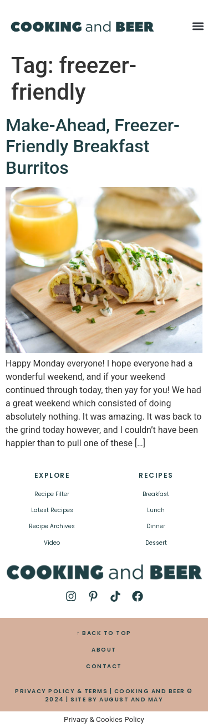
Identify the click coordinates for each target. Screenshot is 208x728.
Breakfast (156, 494)
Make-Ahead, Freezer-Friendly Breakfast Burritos (93, 146)
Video (52, 543)
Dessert (156, 543)
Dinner (155, 526)
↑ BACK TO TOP (104, 633)
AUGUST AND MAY (131, 699)
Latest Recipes (52, 510)
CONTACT (104, 666)
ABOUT (104, 650)
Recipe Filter (51, 494)
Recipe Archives (52, 526)
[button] (198, 26)
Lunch (156, 510)
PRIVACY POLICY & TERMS (61, 691)
